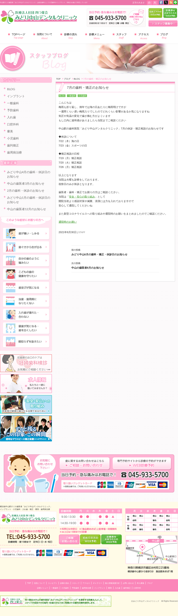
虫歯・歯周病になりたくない (26, 301)
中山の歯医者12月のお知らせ (26, 209)
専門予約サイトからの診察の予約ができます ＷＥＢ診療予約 (142, 463)
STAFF (81, 232)
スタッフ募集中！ (163, 23)
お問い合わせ (128, 583)
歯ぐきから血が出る (26, 247)
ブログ (150, 583)
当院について (39, 583)
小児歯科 (82, 96)
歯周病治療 (14, 152)
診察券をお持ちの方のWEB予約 (170, 13)
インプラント (16, 96)
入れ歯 (11, 117)
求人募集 (140, 583)
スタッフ (76, 583)
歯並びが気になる (26, 288)
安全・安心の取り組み (82, 196)
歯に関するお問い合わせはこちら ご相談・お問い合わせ (85, 463)
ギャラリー (97, 583)
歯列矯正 (13, 145)
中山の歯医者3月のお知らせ (25, 183)
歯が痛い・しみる (26, 234)
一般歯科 (71, 96)
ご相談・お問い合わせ (69, 540)
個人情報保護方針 (112, 583)
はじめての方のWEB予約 (155, 13)
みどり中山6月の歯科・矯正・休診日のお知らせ (115, 252)
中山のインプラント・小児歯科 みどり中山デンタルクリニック (28, 518)
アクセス (86, 583)
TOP (29, 583)
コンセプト (52, 583)
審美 (10, 131)
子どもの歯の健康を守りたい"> (26, 274)
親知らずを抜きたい (26, 342)
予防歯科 (13, 110)
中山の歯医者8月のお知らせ (115, 265)
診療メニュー (42, 588)
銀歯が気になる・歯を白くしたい (26, 328)
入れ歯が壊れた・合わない (26, 315)
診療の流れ (64, 583)
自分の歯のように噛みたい (26, 261)
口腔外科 (13, 124)
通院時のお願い (68, 221)
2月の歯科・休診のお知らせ (25, 190)
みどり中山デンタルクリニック (39, 17)
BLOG (62, 96)
